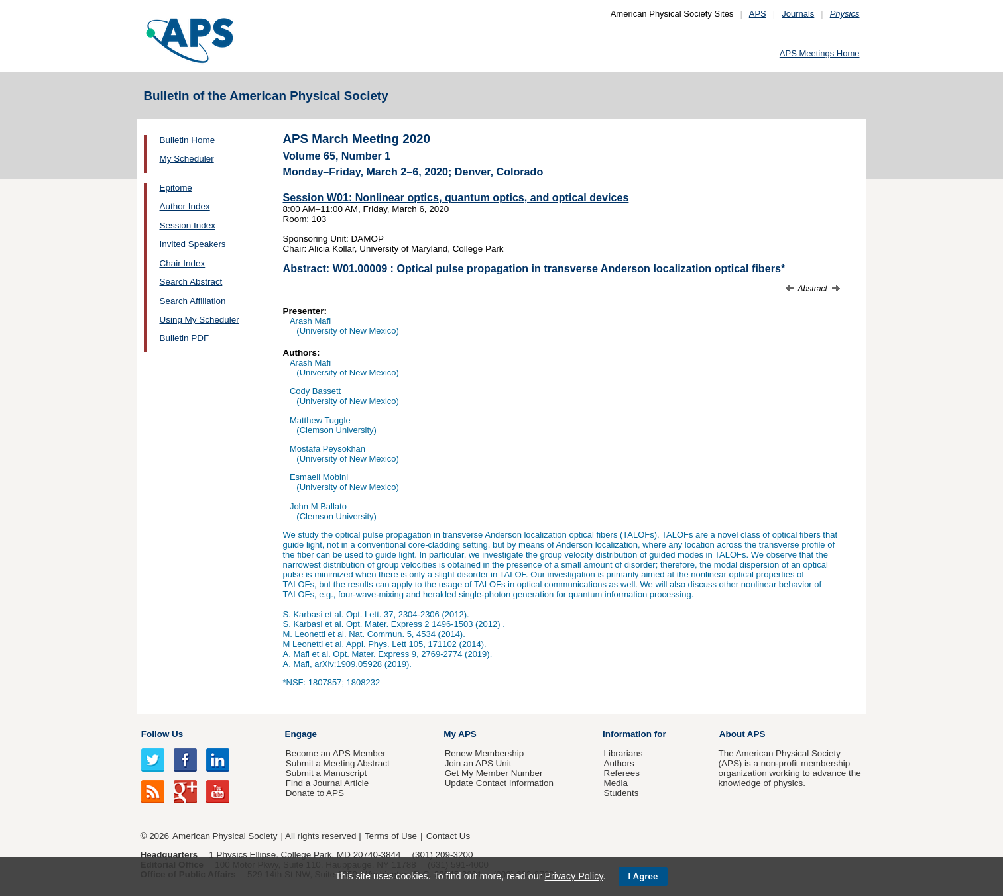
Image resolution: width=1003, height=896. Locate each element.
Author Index (185, 206)
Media (615, 783)
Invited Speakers (193, 244)
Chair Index (183, 263)
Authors (618, 763)
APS (757, 14)
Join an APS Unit (478, 763)
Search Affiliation (193, 301)
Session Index (187, 225)
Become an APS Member (336, 753)
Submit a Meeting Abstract (338, 763)
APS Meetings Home (820, 53)
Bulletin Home (187, 140)
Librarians (622, 753)
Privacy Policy (573, 876)
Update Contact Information (499, 783)
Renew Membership (484, 753)
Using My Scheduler (199, 319)
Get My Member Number (494, 773)
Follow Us (162, 734)
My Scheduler (187, 159)
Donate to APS (315, 793)
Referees (621, 773)
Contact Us (448, 836)
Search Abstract (191, 282)
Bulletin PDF (184, 338)
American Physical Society (224, 836)
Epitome (176, 188)
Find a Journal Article (327, 783)
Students (620, 793)
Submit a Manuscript (326, 773)
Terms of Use (391, 836)
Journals (798, 14)
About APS (742, 734)
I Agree (643, 876)
